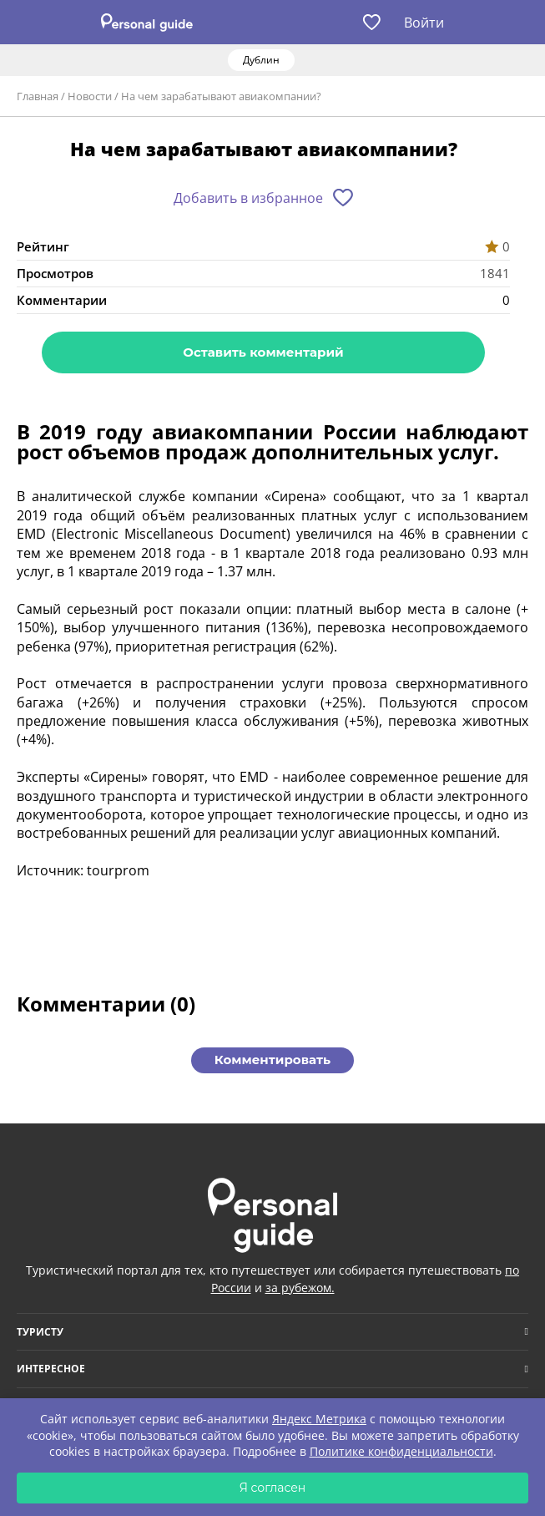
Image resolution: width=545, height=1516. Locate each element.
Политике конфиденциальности (401, 1451)
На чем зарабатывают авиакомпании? (221, 96)
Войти (424, 22)
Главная (37, 96)
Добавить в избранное (248, 198)
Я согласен (273, 1487)
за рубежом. (300, 1287)
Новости (90, 96)
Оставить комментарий (263, 352)
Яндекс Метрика (319, 1419)
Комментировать (272, 1059)
